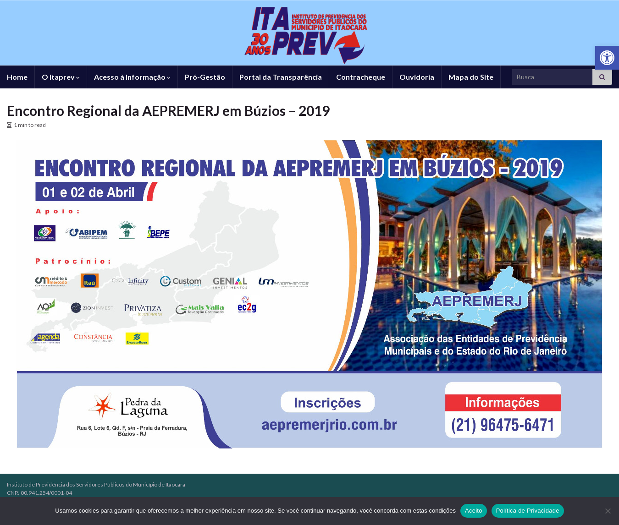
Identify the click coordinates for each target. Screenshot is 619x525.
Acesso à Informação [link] (132, 76)
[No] (607, 510)
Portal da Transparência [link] (280, 76)
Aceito (473, 510)
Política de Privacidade (527, 510)
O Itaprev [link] (61, 76)
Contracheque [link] (360, 76)
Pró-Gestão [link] (205, 76)
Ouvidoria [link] (416, 76)
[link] (607, 58)
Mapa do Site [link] (470, 76)
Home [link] (17, 76)
